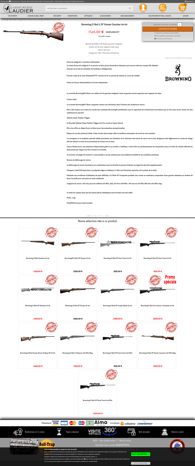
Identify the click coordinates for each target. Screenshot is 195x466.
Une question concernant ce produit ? (167, 36)
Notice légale (125, 441)
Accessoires (105, 16)
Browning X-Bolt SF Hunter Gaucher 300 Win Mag (157, 353)
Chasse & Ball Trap (35, 16)
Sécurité (57, 16)
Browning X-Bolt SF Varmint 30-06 (37, 306)
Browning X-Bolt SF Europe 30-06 (77, 306)
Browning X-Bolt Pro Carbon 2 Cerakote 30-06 (157, 306)
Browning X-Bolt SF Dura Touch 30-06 (117, 258)
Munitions (72, 16)
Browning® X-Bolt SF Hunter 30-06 (77, 258)
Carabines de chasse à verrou (52, 19)
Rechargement (127, 16)
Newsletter (189, 1)
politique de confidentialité (89, 461)
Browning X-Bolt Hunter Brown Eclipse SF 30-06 (37, 353)
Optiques (88, 16)
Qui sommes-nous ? (108, 441)
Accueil (3, 19)
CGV (95, 441)
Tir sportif (12, 16)
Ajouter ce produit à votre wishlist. (166, 33)
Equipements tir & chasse (159, 16)
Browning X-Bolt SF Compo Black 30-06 (117, 306)
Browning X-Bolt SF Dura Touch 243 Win (97, 400)
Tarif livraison (65, 432)
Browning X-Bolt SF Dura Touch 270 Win (117, 353)
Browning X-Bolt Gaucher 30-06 (37, 258)
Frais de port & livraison (163, 39)
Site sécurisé (137, 432)
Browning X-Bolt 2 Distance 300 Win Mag (77, 353)
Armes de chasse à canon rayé (31, 19)
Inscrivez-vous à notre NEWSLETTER (112, 445)
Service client (170, 432)
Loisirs (186, 16)
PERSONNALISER (140, 463)
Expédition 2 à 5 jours (28, 432)
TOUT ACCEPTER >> (140, 454)
